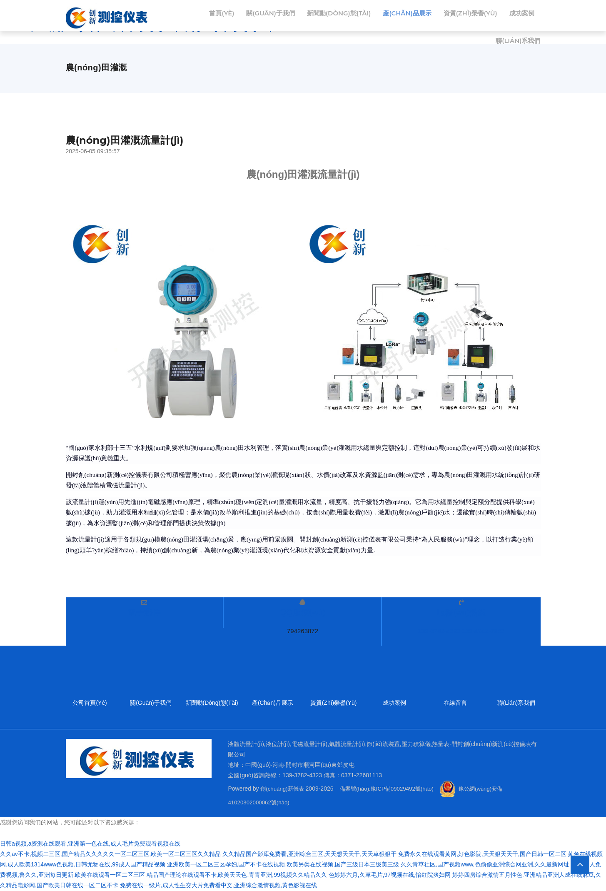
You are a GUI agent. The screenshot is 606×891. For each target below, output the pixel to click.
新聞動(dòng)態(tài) (366, 16)
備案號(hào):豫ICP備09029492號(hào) (393, 788)
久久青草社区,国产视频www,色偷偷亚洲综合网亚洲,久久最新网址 (485, 864)
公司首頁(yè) (89, 702)
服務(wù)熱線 (461, 612)
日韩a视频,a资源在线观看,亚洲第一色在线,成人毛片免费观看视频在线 (90, 844)
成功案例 (467, 47)
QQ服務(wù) (302, 612)
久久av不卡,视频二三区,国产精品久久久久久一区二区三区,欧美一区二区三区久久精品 (110, 854)
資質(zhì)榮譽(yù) (505, 16)
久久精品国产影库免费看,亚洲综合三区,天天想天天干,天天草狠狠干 (309, 854)
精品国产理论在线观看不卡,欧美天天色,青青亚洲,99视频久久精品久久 (237, 875)
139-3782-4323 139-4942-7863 (461, 630)
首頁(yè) (241, 16)
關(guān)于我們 (293, 16)
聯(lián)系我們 (517, 47)
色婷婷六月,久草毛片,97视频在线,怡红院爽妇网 (390, 875)
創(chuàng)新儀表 (283, 788)
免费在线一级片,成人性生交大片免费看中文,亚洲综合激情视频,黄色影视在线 (218, 885)
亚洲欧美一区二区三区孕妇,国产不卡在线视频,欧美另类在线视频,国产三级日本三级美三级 (283, 864)
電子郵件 (144, 612)
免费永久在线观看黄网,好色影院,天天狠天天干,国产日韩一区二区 (482, 854)
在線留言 (455, 702)
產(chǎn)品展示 (438, 16)
